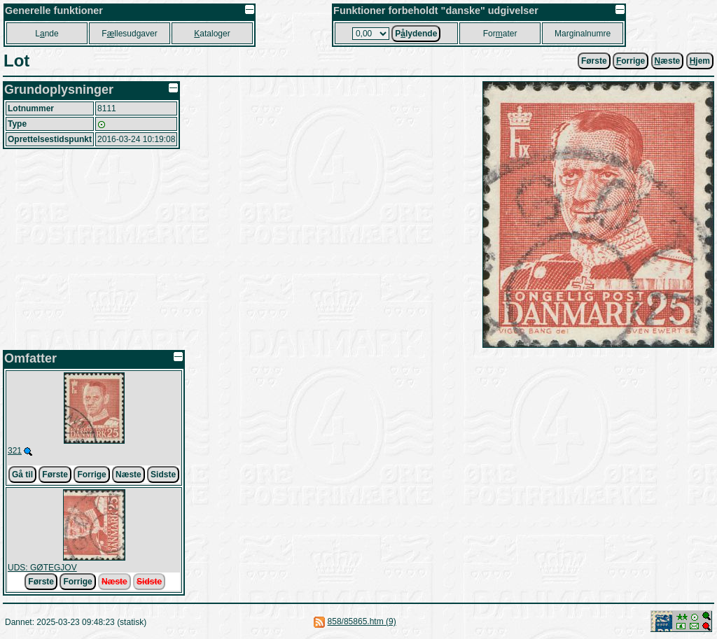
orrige (630, 61)
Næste (128, 474)
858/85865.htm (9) (362, 621)
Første (594, 61)
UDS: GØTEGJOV (42, 568)
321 (15, 451)
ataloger (212, 33)
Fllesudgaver (129, 33)
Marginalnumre (583, 33)
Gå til (22, 474)
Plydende (416, 33)
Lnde (46, 33)
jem (700, 61)
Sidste (163, 474)
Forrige (91, 474)
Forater (500, 33)
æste (668, 61)
